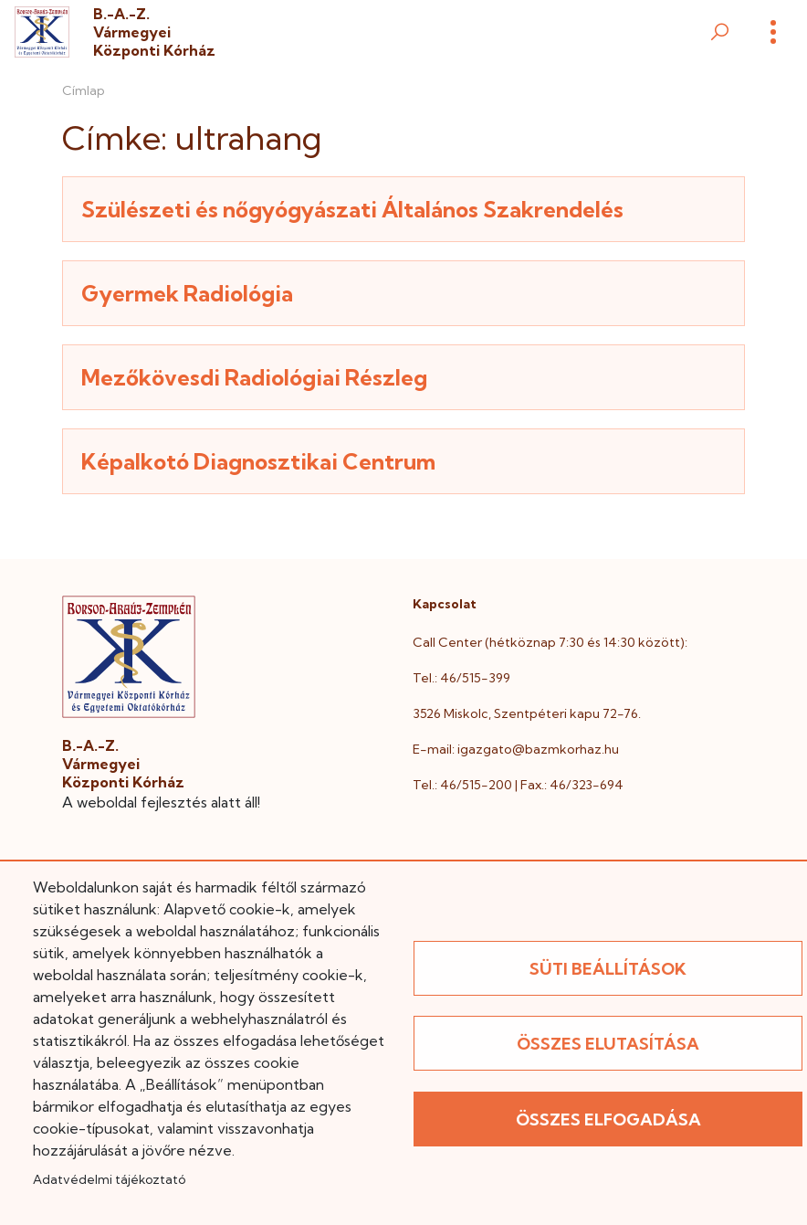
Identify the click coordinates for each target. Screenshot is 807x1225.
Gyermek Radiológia (187, 293)
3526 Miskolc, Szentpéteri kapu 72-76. (527, 713)
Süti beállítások (607, 968)
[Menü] (773, 32)
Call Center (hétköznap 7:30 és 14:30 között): (550, 642)
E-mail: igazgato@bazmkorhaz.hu (516, 749)
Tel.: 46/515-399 (461, 678)
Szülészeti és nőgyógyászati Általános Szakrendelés (352, 209)
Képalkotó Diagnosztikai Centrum (258, 461)
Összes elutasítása (608, 1043)
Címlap (83, 90)
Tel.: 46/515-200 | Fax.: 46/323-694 (518, 784)
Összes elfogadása (608, 1119)
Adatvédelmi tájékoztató (109, 1179)
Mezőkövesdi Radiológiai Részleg (254, 377)
